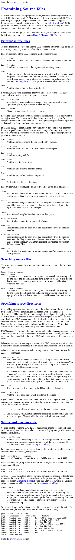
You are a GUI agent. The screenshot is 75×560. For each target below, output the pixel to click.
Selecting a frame (55, 23)
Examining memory (25, 493)
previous (13, 2)
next (20, 2)
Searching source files (16, 267)
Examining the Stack (22, 82)
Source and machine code (19, 432)
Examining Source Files (23, 8)
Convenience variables (47, 496)
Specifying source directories (21, 313)
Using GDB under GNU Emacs (47, 35)
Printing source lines (15, 41)
